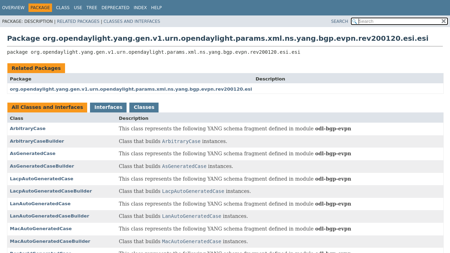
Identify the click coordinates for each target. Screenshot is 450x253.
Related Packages (78, 21)
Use (78, 7)
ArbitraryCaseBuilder (37, 141)
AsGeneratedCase (33, 153)
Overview (13, 7)
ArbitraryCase (28, 128)
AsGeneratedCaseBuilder (42, 166)
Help (156, 7)
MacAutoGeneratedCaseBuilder (50, 241)
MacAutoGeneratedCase (41, 228)
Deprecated (116, 7)
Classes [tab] (144, 107)
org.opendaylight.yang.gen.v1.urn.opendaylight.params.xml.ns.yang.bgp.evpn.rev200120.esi (131, 89)
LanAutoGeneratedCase (40, 203)
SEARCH (339, 21)
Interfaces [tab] (108, 107)
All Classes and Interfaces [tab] (47, 107)
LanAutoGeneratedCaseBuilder (49, 216)
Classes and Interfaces (132, 21)
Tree (91, 7)
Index (140, 7)
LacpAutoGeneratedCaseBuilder (51, 191)
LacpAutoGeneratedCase (41, 178)
